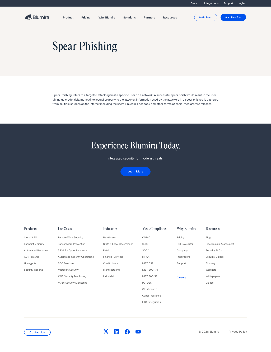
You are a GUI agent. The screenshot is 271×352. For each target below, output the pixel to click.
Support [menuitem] (228, 3)
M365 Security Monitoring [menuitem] (72, 282)
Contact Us (37, 332)
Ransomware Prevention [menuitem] (71, 243)
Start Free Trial (233, 17)
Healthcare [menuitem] (109, 237)
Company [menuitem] (182, 250)
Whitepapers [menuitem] (213, 276)
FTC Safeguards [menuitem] (151, 302)
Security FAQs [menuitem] (214, 250)
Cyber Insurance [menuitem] (151, 295)
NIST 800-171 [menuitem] (150, 269)
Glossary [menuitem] (210, 263)
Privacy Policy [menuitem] (238, 331)
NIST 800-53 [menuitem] (149, 276)
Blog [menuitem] (208, 237)
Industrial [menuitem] (108, 276)
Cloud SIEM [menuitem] (30, 237)
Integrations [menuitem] (211, 3)
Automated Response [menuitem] (36, 250)
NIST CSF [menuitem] (147, 263)
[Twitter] (106, 332)
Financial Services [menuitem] (113, 256)
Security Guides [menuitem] (214, 256)
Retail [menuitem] (106, 250)
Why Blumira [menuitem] (107, 17)
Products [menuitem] (30, 229)
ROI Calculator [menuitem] (185, 243)
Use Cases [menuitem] (65, 229)
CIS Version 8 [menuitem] (149, 289)
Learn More (135, 171)
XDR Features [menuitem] (31, 256)
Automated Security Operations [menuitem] (76, 256)
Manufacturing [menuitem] (111, 269)
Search (195, 3)
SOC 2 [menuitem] (146, 250)
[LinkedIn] (116, 332)
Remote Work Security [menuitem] (70, 237)
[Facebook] (127, 332)
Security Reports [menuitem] (33, 269)
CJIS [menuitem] (145, 243)
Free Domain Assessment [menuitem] (220, 243)
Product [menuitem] (68, 17)
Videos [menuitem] (209, 282)
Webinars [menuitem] (211, 269)
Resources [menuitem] (170, 17)
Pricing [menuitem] (86, 17)
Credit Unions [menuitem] (110, 263)
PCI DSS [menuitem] (147, 282)
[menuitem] (186, 277)
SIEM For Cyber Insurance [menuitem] (72, 250)
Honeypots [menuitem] (30, 263)
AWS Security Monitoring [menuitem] (72, 276)
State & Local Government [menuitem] (118, 243)
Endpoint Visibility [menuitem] (34, 243)
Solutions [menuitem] (129, 17)
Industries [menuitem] (110, 229)
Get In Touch (205, 17)
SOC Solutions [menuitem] (66, 263)
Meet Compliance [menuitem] (154, 229)
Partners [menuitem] (149, 17)
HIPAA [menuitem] (145, 256)
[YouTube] (138, 332)
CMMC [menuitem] (146, 237)
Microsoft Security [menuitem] (68, 269)
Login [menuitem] (241, 3)
